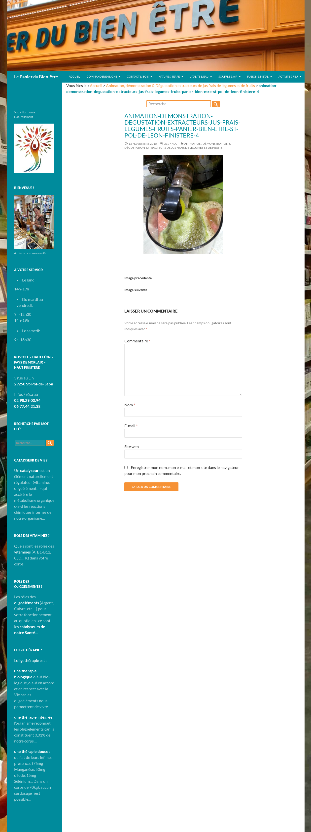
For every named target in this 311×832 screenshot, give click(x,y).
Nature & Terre (169, 76)
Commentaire (137, 340)
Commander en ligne (102, 76)
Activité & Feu (288, 76)
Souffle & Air (227, 76)
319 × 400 (170, 143)
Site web (131, 446)
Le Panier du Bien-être (36, 76)
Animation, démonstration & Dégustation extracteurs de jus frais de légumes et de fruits (180, 85)
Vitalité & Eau (199, 76)
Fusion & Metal (258, 76)
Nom (129, 404)
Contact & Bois (138, 76)
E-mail (131, 425)
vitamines (22, 552)
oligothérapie (27, 660)
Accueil (74, 76)
